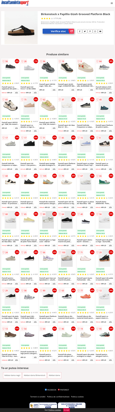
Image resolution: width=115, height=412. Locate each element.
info (16, 92)
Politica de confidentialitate (58, 396)
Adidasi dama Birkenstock (34, 375)
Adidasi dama (54, 375)
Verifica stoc (62, 31)
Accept (66, 410)
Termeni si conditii (37, 396)
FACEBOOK (50, 390)
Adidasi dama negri (12, 375)
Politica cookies (77, 396)
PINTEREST (63, 390)
